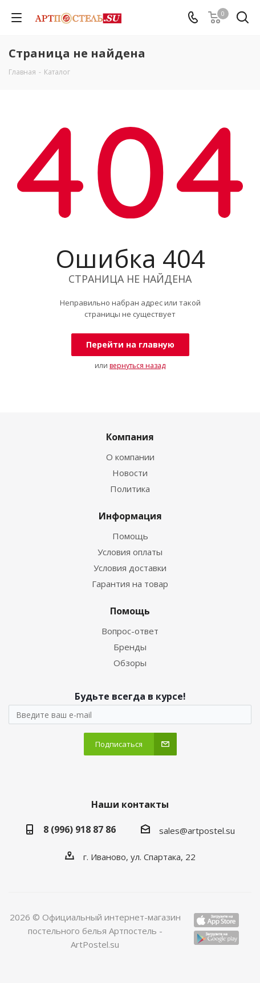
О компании (130, 456)
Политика (130, 488)
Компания (130, 437)
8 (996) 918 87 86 (79, 829)
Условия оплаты (130, 551)
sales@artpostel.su (197, 830)
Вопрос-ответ (130, 631)
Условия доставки (130, 567)
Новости (130, 472)
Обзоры (130, 662)
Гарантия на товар (130, 583)
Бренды (130, 646)
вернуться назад (137, 365)
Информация (130, 516)
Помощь (130, 536)
